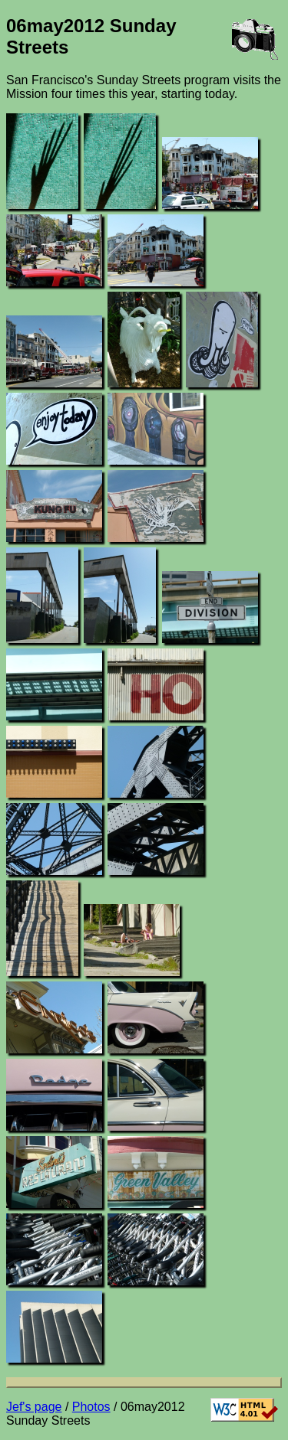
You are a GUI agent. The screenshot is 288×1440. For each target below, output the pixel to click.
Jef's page (33, 1406)
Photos (91, 1406)
